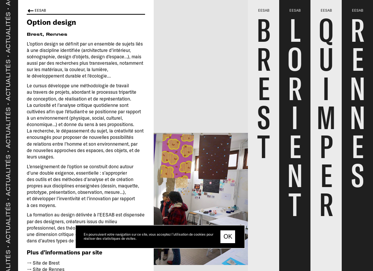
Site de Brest (46, 262)
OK (227, 236)
